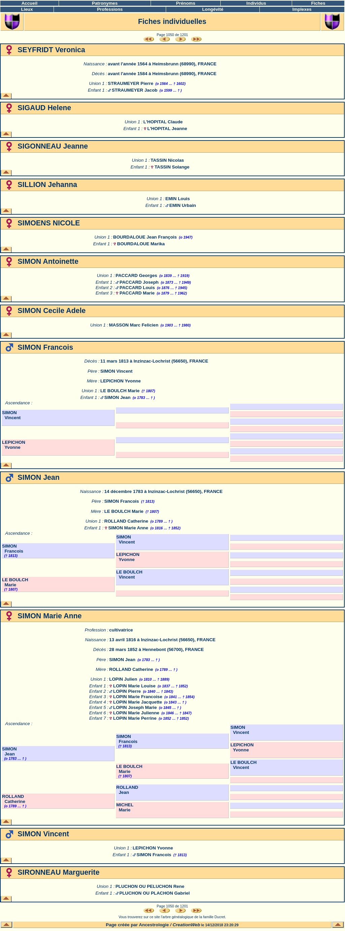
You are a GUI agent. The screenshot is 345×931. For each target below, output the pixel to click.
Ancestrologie (154, 924)
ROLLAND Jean (127, 790)
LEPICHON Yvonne (120, 380)
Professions (110, 9)
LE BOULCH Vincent (129, 574)
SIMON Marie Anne (128, 527)
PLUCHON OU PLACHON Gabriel (154, 893)
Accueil (29, 3)
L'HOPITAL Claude (163, 121)
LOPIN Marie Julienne (136, 712)
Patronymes (105, 3)
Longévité (212, 9)
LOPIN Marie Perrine (135, 718)
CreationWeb (186, 924)
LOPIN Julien (123, 679)
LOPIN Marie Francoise (137, 696)
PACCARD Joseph (139, 282)
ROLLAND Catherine (126, 521)
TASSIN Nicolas (167, 160)
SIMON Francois (121, 501)
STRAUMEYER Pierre (130, 83)
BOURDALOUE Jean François (145, 237)
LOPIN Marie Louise (134, 685)
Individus (256, 3)
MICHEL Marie (124, 807)
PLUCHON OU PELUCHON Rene (150, 886)
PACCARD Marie (137, 293)
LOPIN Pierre (127, 691)
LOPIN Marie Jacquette (137, 702)
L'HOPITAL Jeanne (167, 128)
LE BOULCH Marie (119, 390)
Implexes (302, 9)
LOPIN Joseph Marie (135, 707)
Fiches (318, 3)
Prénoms (185, 3)
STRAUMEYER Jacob (135, 90)
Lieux (27, 9)
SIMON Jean (117, 397)
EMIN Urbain (182, 205)
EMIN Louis (177, 198)
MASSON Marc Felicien (133, 325)
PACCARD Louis (137, 287)
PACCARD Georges (136, 275)
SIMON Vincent (116, 371)
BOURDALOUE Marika (141, 243)
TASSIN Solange (172, 166)
